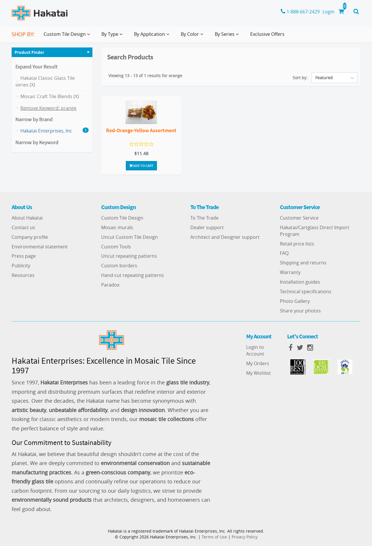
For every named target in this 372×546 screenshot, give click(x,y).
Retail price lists (297, 244)
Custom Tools (116, 246)
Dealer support (207, 227)
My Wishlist (258, 373)
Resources (23, 275)
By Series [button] (228, 36)
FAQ (284, 253)
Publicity (21, 265)
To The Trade (204, 218)
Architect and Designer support (225, 237)
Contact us (23, 227)
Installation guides (300, 282)
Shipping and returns (303, 262)
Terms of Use (214, 537)
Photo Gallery (295, 301)
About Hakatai (27, 218)
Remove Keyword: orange (48, 108)
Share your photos (300, 311)
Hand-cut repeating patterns (132, 275)
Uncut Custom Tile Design (129, 237)
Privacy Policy (244, 537)
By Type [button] (113, 36)
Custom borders (119, 265)
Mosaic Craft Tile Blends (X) (49, 96)
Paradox (110, 285)
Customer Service (299, 218)
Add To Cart (141, 165)
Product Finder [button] (29, 52)
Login (329, 11)
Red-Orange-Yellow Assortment (141, 130)
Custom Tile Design (122, 218)
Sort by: (300, 77)
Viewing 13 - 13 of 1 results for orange (145, 75)
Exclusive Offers (267, 34)
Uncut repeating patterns (129, 256)
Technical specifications (305, 291)
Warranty (290, 272)
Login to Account (255, 350)
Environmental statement (40, 246)
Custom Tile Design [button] (68, 36)
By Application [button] (152, 36)
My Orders (257, 363)
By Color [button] (193, 36)
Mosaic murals (117, 227)
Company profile (30, 237)
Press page (24, 256)
